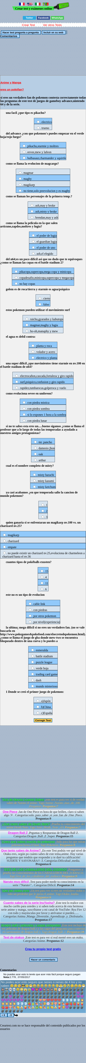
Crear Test (28, 25)
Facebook (43, 18)
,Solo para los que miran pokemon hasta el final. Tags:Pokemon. (43, 843)
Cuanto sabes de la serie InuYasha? (29, 902)
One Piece (10, 811)
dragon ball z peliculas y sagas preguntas (31, 925)
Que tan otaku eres (15, 890)
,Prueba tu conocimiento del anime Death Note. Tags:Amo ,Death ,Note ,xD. (43, 825)
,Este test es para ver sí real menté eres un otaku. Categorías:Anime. (43, 939)
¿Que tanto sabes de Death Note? (26, 824)
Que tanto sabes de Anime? (21, 850)
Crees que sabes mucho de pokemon (28, 841)
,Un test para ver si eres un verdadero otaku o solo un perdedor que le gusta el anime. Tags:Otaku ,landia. (43, 894)
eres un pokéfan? (12, 89)
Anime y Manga (10, 82)
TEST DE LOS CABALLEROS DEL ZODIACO (35, 869)
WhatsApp (57, 18)
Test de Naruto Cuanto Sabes (23, 799)
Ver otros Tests (52, 25)
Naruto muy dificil (16, 881)
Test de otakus (13, 937)
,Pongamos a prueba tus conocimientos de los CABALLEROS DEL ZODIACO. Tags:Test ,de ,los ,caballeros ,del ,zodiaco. (43, 873)
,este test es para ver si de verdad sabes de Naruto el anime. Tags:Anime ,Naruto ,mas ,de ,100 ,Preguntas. (43, 803)
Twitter (29, 18)
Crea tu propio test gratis (43, 949)
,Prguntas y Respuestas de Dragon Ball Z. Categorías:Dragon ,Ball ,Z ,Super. (43, 834)
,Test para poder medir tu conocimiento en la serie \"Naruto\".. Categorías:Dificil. (43, 883)
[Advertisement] (43, 56)
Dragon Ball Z (18, 832)
